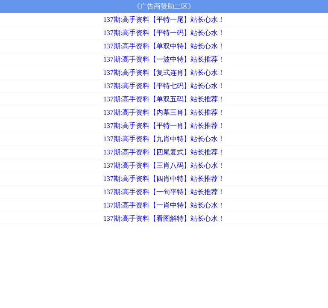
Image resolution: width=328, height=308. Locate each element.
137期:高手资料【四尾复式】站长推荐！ (164, 152)
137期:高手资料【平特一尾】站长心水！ (164, 19)
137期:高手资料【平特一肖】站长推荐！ (164, 125)
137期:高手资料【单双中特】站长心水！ (164, 46)
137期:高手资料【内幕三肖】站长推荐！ (164, 112)
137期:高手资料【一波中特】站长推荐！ (164, 59)
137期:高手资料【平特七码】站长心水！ (164, 85)
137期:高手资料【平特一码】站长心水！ (164, 32)
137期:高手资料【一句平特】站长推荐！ (164, 191)
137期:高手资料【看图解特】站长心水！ (164, 218)
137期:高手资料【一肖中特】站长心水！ (164, 205)
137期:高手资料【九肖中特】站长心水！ (164, 138)
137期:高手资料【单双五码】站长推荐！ (164, 99)
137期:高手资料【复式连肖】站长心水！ (164, 72)
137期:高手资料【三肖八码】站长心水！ (164, 165)
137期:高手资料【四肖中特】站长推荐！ (164, 178)
